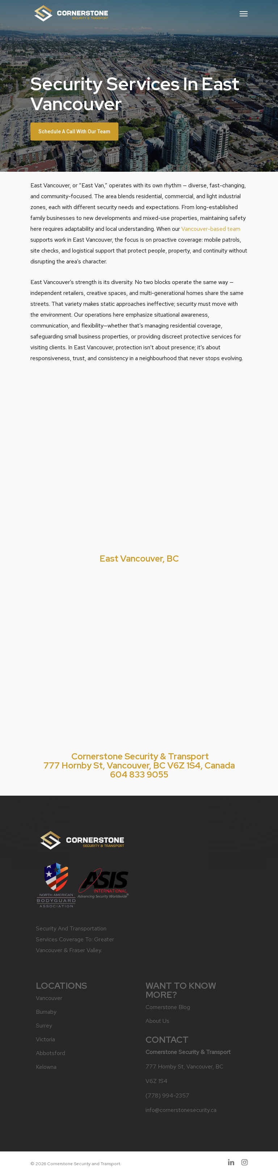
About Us (157, 1021)
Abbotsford (50, 1053)
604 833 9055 (139, 774)
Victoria (45, 1039)
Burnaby (46, 1012)
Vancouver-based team (210, 229)
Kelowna (46, 1067)
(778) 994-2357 (167, 1095)
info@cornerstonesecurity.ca (181, 1110)
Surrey (44, 1025)
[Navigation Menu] (244, 13)
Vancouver (49, 998)
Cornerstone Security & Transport (140, 756)
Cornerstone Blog (168, 1007)
